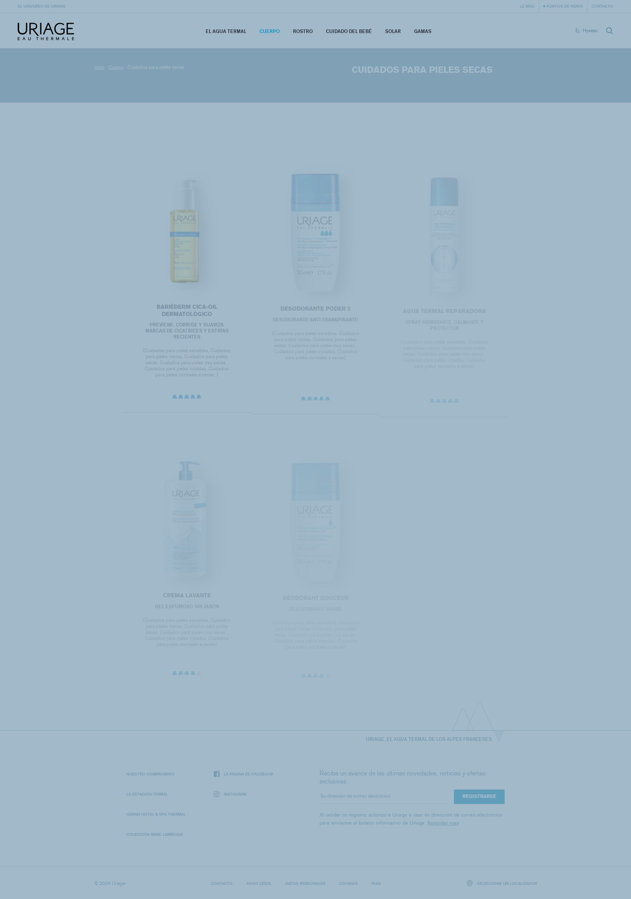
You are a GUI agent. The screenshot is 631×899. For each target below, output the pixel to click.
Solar (393, 31)
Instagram (230, 794)
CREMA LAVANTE (186, 597)
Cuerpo (270, 31)
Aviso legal (259, 883)
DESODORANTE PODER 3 (315, 310)
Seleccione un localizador (502, 883)
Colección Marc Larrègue (154, 834)
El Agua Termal (226, 31)
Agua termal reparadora (444, 313)
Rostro (303, 31)
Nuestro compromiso (150, 773)
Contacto (602, 6)
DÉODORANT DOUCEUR (315, 600)
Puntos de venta (564, 6)
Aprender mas (443, 823)
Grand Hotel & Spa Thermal (156, 814)
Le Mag (527, 6)
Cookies (348, 883)
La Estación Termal (147, 794)
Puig (376, 883)
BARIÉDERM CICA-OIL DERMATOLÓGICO (186, 312)
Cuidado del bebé (349, 31)
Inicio (99, 67)
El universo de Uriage (42, 6)
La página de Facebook (244, 774)
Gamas (422, 31)
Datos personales (305, 883)
